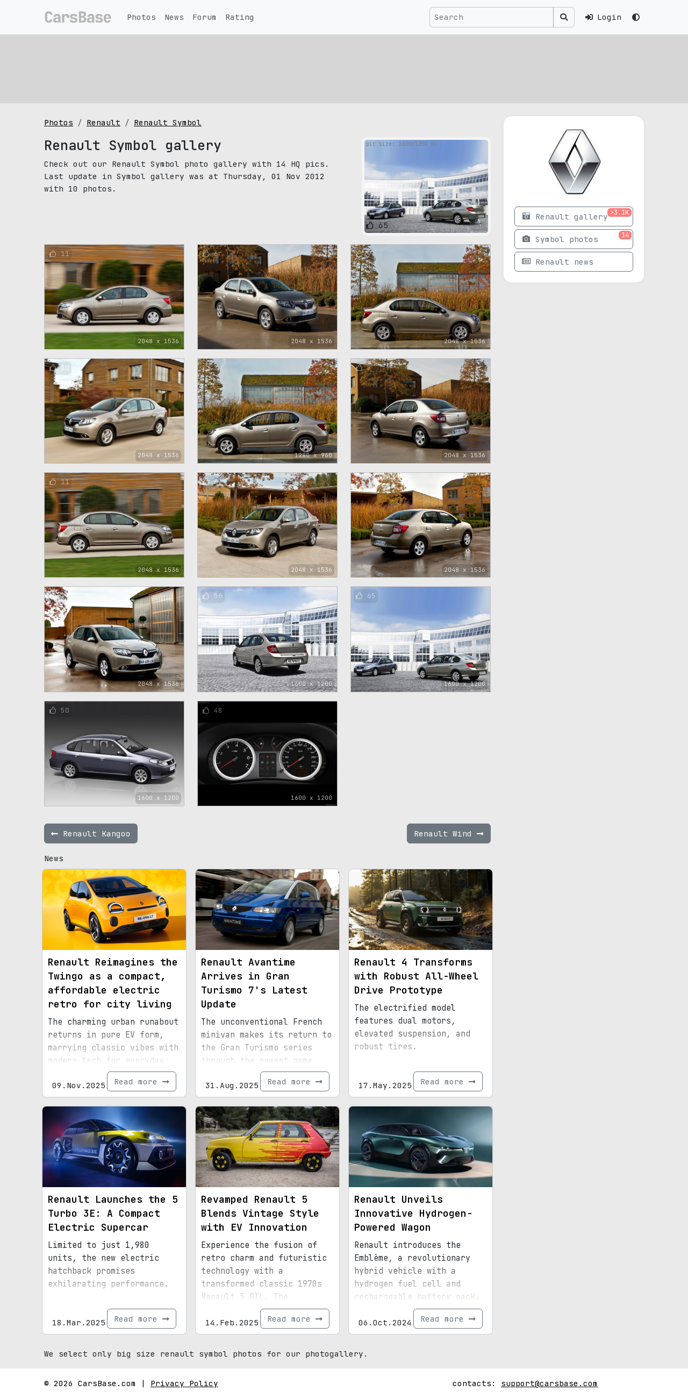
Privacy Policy (184, 1383)
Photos (141, 17)
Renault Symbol (168, 122)
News (174, 17)
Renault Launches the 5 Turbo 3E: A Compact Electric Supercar (113, 1213)
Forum (204, 17)
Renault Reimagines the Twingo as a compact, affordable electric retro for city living (113, 983)
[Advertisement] (344, 67)
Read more (141, 1081)
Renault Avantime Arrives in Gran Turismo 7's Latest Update (254, 983)
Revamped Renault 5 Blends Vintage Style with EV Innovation (260, 1213)
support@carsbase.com (549, 1383)
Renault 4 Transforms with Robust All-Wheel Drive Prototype (416, 976)
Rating (239, 17)
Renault (103, 122)
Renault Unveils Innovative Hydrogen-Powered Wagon (413, 1213)
